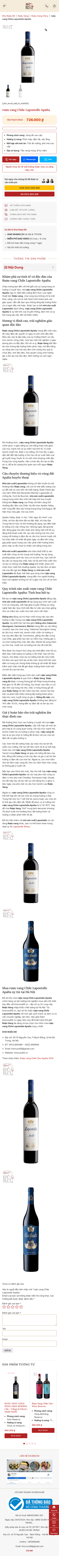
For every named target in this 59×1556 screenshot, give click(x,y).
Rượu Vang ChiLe (39, 16)
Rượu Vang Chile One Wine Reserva (42, 1405)
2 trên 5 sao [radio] (8, 1307)
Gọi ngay (10, 159)
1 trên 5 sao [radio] (4, 1307)
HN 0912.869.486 (29, 194)
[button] (24, 1443)
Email (4, 1339)
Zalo (48, 159)
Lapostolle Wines (21, 826)
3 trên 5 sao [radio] (12, 1307)
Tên (4, 1328)
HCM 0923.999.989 (29, 188)
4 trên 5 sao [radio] (17, 1307)
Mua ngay (16, 1436)
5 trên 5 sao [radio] (21, 1307)
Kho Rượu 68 (8, 16)
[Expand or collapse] (53, 267)
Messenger (29, 159)
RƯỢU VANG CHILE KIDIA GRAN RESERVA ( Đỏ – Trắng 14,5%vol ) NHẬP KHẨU (16, 1407)
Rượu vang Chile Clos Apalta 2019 (36, 1058)
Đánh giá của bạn (11, 1303)
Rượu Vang (23, 16)
